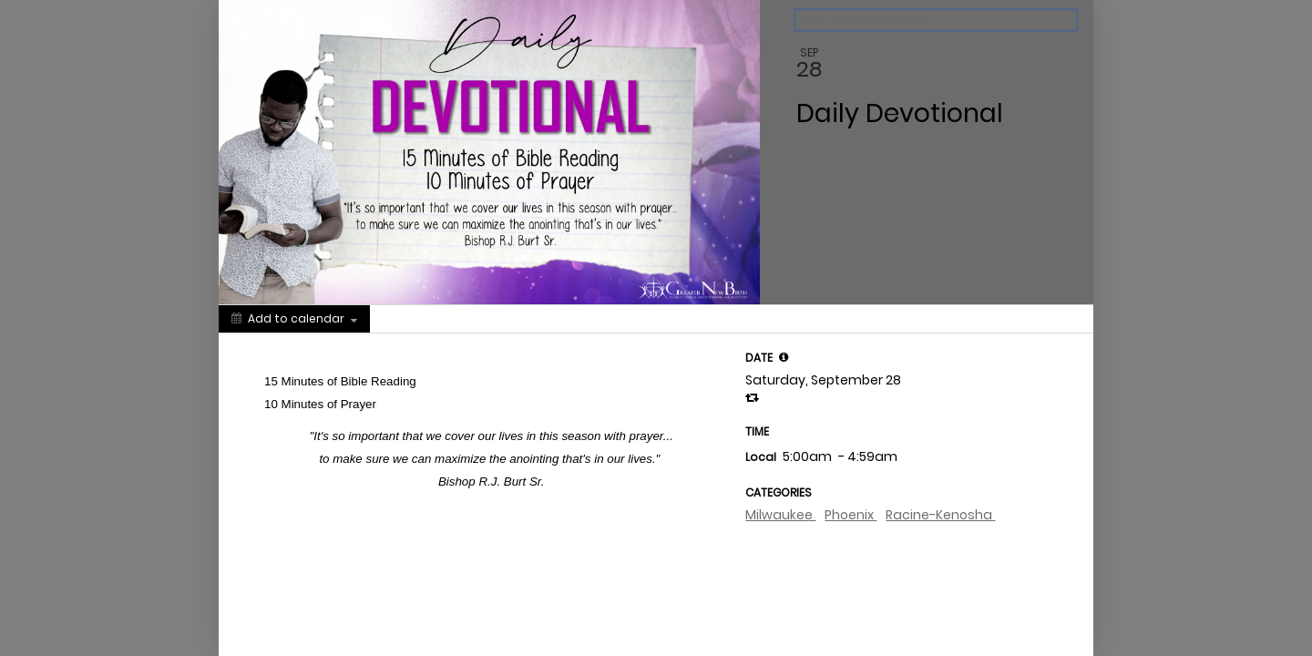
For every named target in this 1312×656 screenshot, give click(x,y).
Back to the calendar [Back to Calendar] (863, 20)
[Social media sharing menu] (403, 319)
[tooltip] (783, 357)
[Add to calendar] (294, 319)
